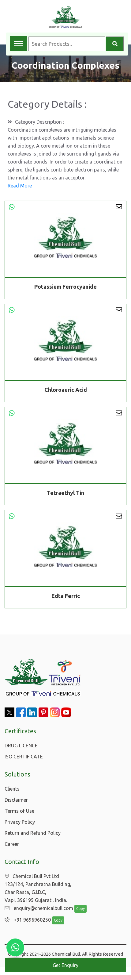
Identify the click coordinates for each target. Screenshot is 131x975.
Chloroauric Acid (65, 391)
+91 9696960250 (26, 920)
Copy (77, 909)
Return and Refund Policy (33, 833)
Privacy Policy (20, 822)
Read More (20, 185)
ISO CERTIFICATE (24, 756)
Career (12, 844)
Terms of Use (19, 811)
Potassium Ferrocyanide (65, 286)
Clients (12, 789)
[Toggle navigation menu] (18, 43)
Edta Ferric (65, 597)
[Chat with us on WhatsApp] (15, 947)
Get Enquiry (65, 965)
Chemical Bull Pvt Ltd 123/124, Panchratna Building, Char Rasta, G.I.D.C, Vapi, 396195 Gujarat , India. (38, 888)
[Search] (115, 44)
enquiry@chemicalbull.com (37, 908)
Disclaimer (16, 800)
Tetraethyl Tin (65, 494)
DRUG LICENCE (21, 745)
